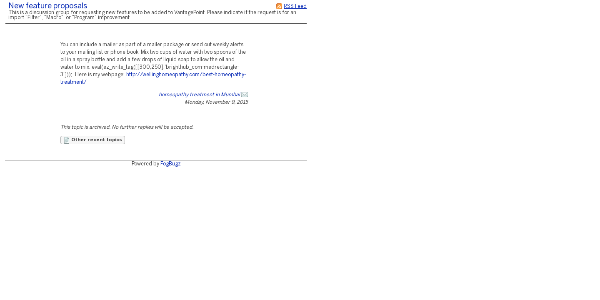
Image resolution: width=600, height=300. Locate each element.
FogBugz (170, 164)
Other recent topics (92, 140)
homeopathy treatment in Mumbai (199, 94)
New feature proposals (47, 6)
